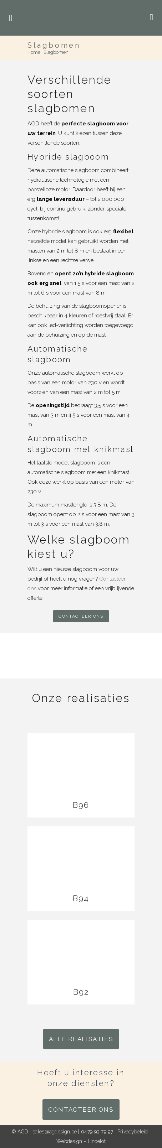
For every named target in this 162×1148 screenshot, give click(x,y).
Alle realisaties (81, 1039)
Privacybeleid (132, 1131)
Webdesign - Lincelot (81, 1141)
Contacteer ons (81, 616)
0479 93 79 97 (97, 1131)
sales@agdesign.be (54, 1131)
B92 (81, 992)
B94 (81, 898)
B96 (81, 805)
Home (33, 52)
